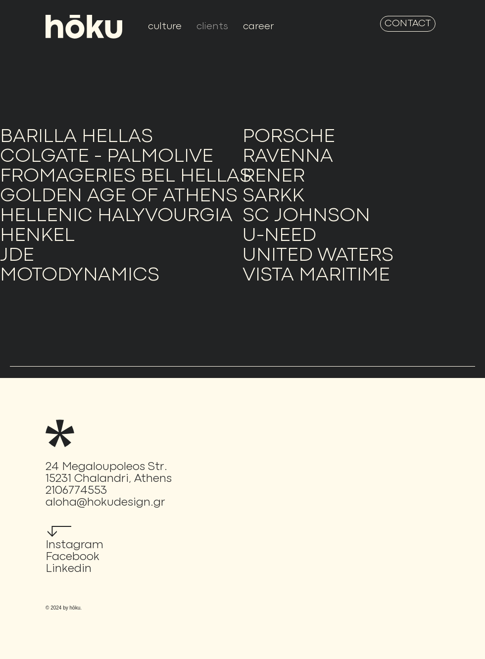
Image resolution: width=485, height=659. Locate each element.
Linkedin (69, 569)
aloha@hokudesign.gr (105, 503)
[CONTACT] (408, 24)
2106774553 (76, 491)
